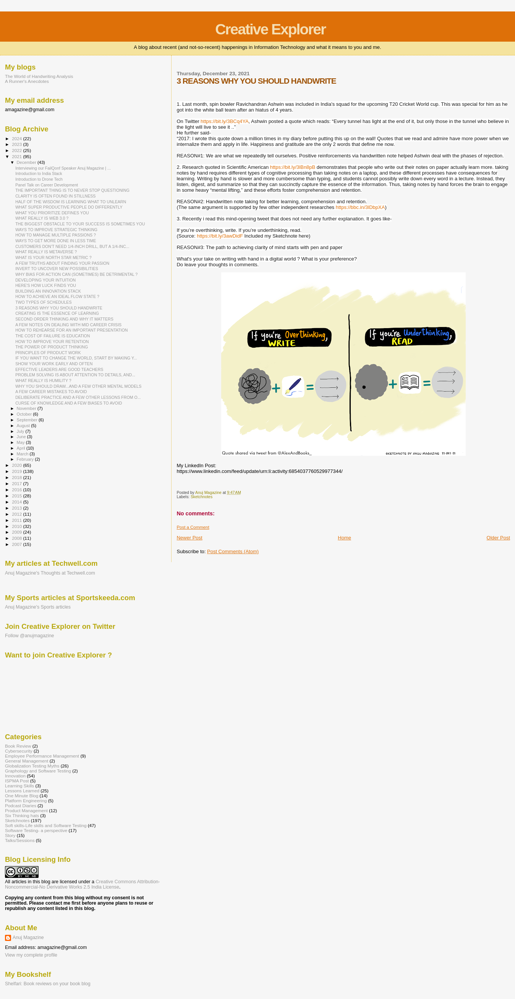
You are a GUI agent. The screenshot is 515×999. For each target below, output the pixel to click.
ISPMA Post (17, 780)
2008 (17, 538)
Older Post (498, 538)
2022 (17, 150)
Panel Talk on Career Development (46, 185)
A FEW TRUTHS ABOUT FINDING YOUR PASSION (62, 263)
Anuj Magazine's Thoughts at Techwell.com (50, 573)
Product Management (26, 810)
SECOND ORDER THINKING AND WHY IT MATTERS (64, 319)
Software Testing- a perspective (36, 830)
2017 (17, 483)
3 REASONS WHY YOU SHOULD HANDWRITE (58, 308)
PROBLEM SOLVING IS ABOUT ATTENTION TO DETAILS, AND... (75, 374)
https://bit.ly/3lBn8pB (293, 167)
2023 (17, 144)
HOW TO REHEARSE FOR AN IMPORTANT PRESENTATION (71, 330)
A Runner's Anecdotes (27, 81)
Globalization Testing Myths (32, 765)
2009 (17, 531)
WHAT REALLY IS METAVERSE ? (46, 251)
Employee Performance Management (42, 755)
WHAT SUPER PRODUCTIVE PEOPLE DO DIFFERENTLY (68, 207)
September (28, 420)
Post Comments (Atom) (233, 551)
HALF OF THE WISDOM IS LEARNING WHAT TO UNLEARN (70, 201)
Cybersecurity (18, 750)
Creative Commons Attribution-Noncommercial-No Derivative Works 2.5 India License (82, 884)
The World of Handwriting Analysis (39, 76)
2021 (17, 156)
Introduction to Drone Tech (39, 179)
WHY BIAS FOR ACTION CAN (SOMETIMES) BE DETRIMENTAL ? (76, 274)
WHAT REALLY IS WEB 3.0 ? (41, 218)
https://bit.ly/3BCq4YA (225, 121)
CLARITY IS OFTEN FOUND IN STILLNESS (55, 196)
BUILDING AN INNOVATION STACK (48, 291)
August (24, 425)
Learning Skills (19, 785)
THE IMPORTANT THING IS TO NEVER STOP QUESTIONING (72, 190)
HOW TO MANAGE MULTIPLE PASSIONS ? (55, 235)
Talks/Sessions (20, 840)
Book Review (18, 745)
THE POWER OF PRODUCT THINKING (51, 347)
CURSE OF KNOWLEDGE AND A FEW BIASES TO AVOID (68, 403)
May (21, 442)
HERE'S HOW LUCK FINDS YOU (45, 285)
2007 (17, 544)
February (26, 459)
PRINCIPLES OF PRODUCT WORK (48, 352)
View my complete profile (31, 955)
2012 (17, 514)
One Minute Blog (21, 795)
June (22, 436)
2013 (17, 507)
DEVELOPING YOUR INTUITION (45, 280)
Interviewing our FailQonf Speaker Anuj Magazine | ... (63, 168)
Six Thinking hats (22, 815)
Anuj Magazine (28, 937)
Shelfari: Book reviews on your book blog (48, 983)
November (27, 408)
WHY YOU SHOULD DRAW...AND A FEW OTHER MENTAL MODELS (78, 386)
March (23, 454)
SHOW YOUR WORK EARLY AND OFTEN (53, 363)
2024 (17, 138)
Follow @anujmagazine (29, 635)
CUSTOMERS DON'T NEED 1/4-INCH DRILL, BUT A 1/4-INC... (72, 246)
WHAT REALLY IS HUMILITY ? (43, 380)
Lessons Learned (22, 790)
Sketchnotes (201, 497)
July (21, 431)
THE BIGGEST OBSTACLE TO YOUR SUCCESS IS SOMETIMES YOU (80, 224)
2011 (17, 520)
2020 (17, 465)
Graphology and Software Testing (38, 770)
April (21, 448)
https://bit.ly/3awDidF (220, 236)
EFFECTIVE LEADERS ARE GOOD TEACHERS (59, 369)
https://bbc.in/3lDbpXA (360, 207)
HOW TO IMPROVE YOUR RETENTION (52, 341)
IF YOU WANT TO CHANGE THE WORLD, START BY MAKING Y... (76, 358)
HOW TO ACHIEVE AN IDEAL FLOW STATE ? (57, 296)
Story (10, 835)
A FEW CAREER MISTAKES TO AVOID (51, 391)
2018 (17, 477)
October (25, 414)
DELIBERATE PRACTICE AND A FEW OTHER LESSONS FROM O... (78, 397)
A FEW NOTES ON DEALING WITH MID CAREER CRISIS (68, 324)
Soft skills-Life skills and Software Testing (45, 825)
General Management (26, 760)
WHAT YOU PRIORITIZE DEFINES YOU (52, 212)
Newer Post (189, 538)
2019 (17, 471)
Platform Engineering (26, 800)
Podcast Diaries (20, 805)
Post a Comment (193, 527)
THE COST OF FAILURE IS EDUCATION (52, 336)
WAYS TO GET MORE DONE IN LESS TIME (55, 240)
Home (344, 538)
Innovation (15, 775)
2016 (17, 489)
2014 (17, 501)
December (27, 162)
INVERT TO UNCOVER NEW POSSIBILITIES (56, 268)
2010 (17, 526)
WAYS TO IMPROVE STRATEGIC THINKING (56, 229)
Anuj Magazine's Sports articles (38, 607)
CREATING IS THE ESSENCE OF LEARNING (57, 313)
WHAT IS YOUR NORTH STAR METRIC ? (53, 257)
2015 (17, 495)
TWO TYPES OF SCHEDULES (43, 302)
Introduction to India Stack (38, 173)
